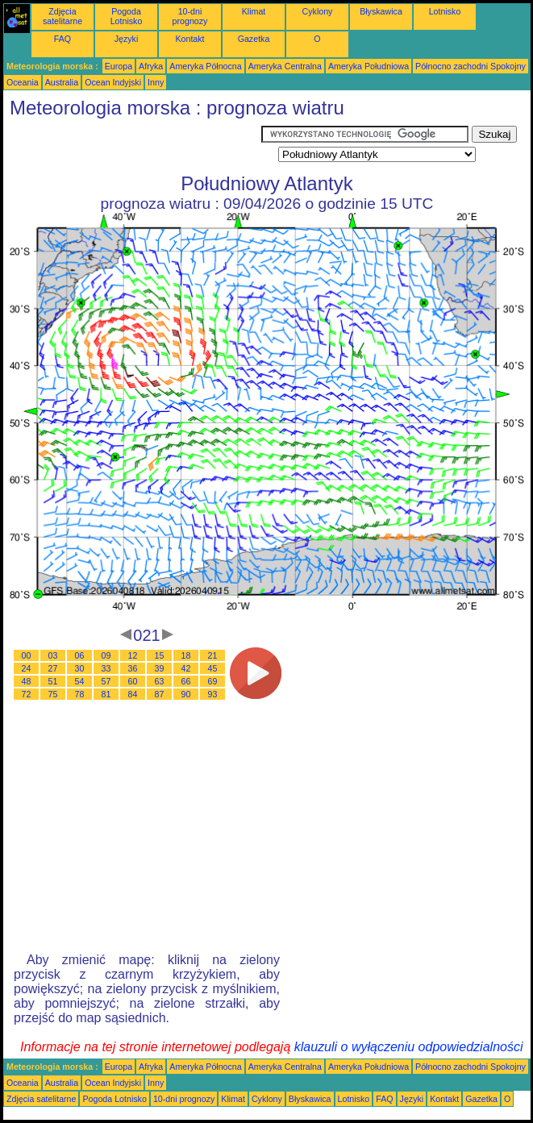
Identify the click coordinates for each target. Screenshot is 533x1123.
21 (213, 655)
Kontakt (189, 39)
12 (133, 655)
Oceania (22, 82)
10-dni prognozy (190, 16)
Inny (156, 82)
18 (186, 655)
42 (186, 668)
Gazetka (254, 39)
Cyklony (317, 11)
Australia (61, 82)
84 (133, 694)
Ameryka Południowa (368, 66)
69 (213, 681)
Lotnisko (445, 11)
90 (186, 694)
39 (159, 668)
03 (53, 655)
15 (159, 655)
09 (106, 655)
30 (80, 668)
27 (53, 668)
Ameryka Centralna (285, 66)
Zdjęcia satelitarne (62, 16)
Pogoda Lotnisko (126, 16)
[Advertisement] (132, 146)
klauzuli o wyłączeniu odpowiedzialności (408, 1047)
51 (53, 681)
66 (186, 681)
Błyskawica (381, 11)
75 (53, 694)
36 (133, 668)
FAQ (62, 39)
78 (80, 694)
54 (80, 681)
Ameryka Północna (205, 66)
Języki (127, 39)
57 (106, 681)
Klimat (254, 11)
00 (26, 655)
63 (159, 681)
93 (213, 694)
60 (133, 681)
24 (26, 668)
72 (26, 694)
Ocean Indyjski (113, 82)
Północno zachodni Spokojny (470, 66)
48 (26, 681)
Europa (118, 66)
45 (213, 668)
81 (106, 694)
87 (159, 694)
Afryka (151, 66)
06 (80, 655)
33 (106, 668)
